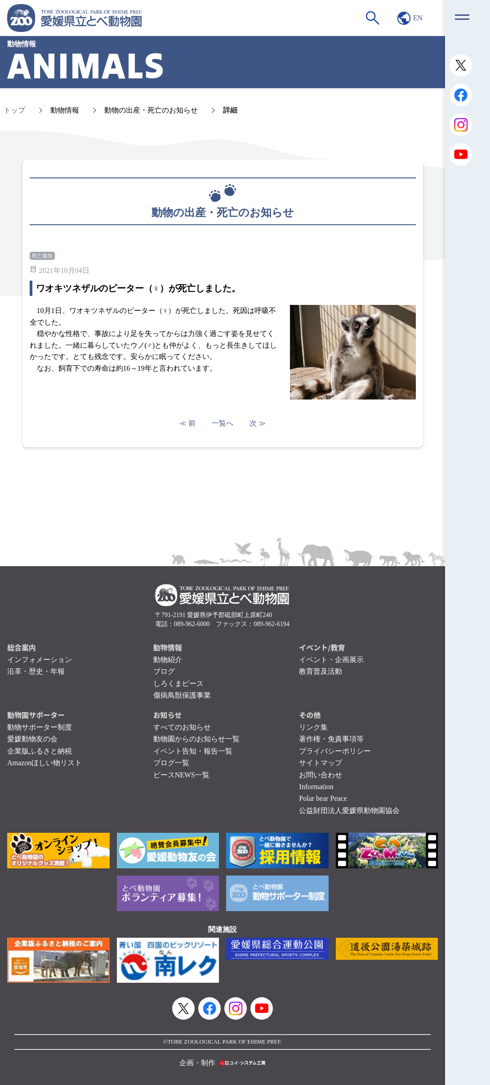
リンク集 (313, 727)
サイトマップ (320, 763)
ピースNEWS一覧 (181, 775)
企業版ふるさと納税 (39, 751)
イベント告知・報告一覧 (192, 751)
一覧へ (222, 423)
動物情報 (64, 110)
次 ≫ (257, 423)
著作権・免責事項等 (331, 739)
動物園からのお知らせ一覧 (196, 739)
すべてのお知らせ (182, 727)
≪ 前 (187, 423)
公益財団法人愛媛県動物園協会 (349, 810)
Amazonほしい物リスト (44, 763)
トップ (14, 110)
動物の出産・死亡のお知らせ (151, 110)
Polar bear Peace (323, 798)
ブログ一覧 (171, 763)
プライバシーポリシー (335, 751)
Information (316, 786)
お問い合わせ (320, 775)
